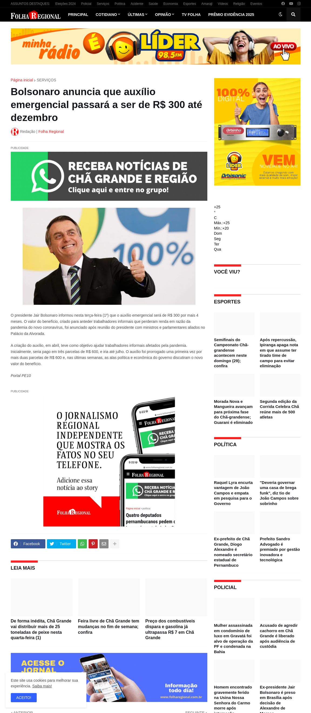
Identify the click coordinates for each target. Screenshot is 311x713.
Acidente (137, 4)
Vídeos (223, 4)
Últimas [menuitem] (136, 14)
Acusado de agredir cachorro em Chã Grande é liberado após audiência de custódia (279, 636)
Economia (170, 4)
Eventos (256, 4)
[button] (280, 15)
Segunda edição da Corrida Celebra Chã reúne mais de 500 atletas (279, 409)
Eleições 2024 (65, 4)
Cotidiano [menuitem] (106, 14)
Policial (86, 4)
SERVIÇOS (46, 80)
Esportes (189, 4)
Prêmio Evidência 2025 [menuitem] (231, 14)
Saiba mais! (42, 686)
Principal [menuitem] (78, 14)
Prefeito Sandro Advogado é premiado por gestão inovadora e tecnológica (280, 549)
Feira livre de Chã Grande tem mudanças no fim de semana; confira (108, 627)
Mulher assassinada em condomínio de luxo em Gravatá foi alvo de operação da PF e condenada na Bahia (233, 638)
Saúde (153, 4)
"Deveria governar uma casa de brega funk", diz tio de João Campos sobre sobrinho (279, 493)
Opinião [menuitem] (163, 14)
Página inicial (22, 80)
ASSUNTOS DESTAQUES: (30, 4)
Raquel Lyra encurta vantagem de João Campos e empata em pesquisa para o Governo (233, 493)
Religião (239, 4)
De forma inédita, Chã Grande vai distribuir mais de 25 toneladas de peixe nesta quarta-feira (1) (41, 629)
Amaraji (206, 4)
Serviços (103, 4)
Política (120, 4)
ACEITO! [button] (23, 697)
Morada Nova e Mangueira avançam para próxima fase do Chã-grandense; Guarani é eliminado (233, 412)
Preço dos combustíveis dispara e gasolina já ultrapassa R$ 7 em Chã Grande (170, 629)
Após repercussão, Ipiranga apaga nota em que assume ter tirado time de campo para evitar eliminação (279, 352)
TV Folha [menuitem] (191, 14)
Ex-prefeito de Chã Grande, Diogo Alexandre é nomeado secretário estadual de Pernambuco (233, 552)
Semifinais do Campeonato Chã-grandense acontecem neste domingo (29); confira (231, 352)
